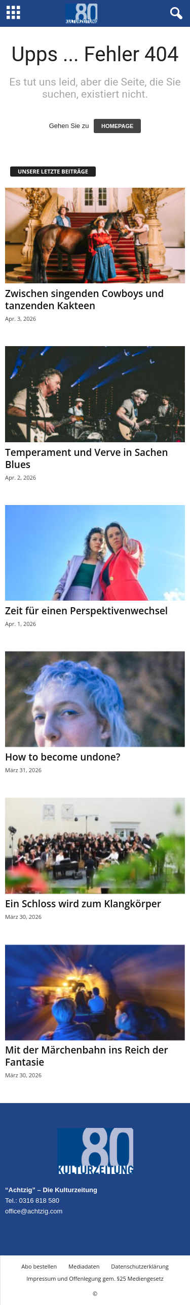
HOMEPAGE (117, 126)
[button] (174, 14)
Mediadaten (83, 1266)
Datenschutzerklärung (139, 1266)
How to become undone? (62, 757)
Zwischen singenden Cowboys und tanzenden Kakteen (84, 299)
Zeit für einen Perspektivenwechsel (86, 610)
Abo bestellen (39, 1266)
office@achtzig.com (33, 1211)
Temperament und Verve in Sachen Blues (86, 458)
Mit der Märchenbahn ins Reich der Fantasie (86, 1056)
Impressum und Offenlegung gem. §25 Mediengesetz (94, 1278)
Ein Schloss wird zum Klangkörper (83, 903)
